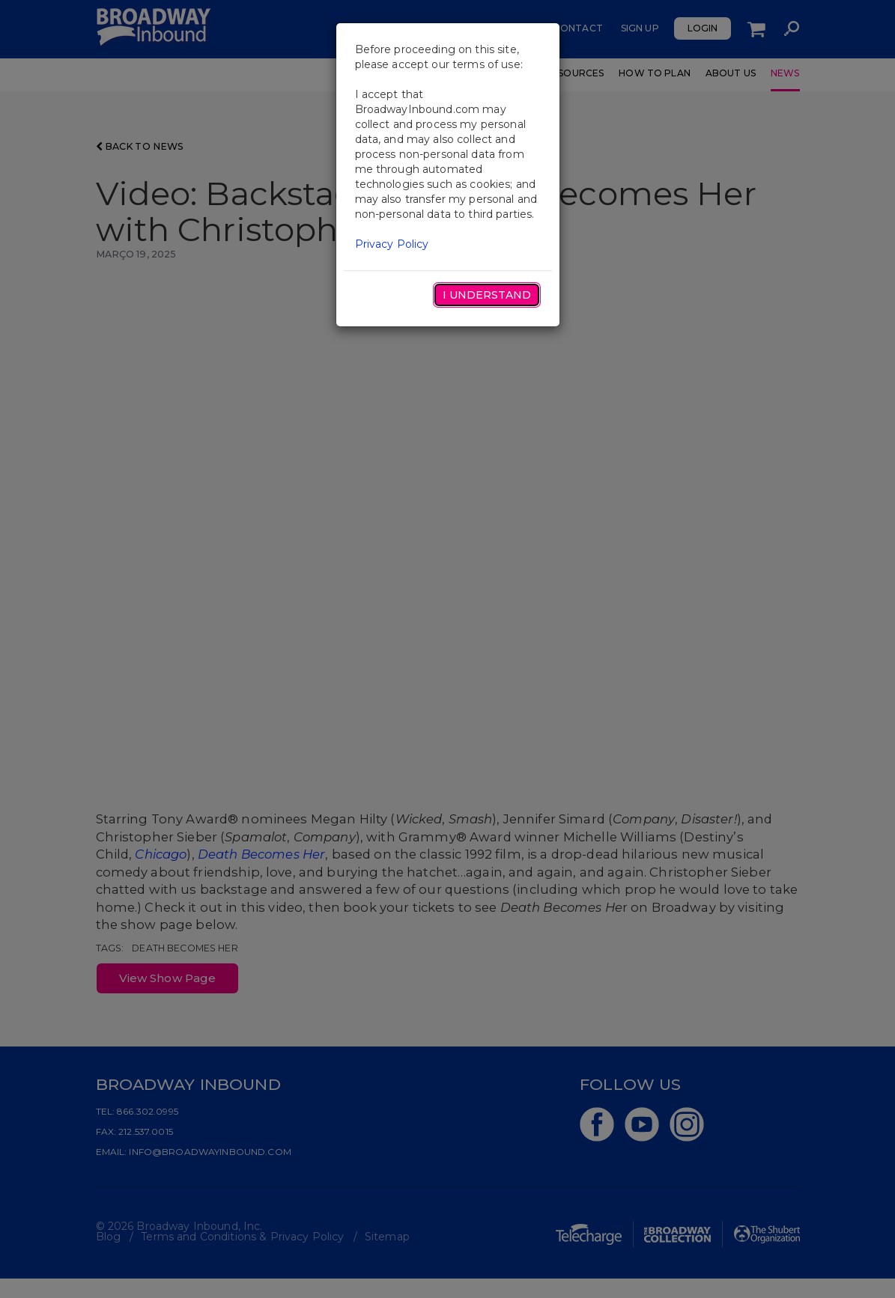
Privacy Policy (392, 244)
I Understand (487, 295)
